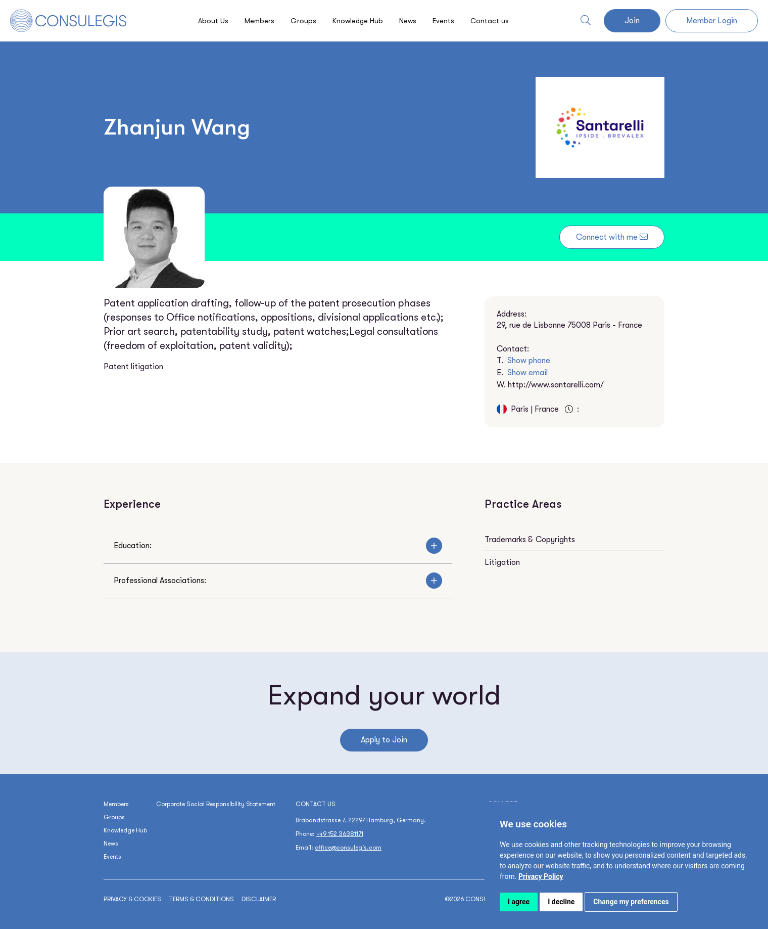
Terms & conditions (201, 899)
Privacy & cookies (132, 899)
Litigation (502, 562)
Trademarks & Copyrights (530, 539)
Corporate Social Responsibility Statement (215, 804)
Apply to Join (384, 739)
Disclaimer (259, 899)
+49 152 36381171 (339, 833)
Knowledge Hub (357, 20)
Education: (278, 546)
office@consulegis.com (348, 847)
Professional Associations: (278, 580)
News (411, 20)
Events (449, 20)
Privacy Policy (540, 876)
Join (632, 20)
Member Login (711, 20)
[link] (540, 876)
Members (254, 20)
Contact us (497, 20)
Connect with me (612, 237)
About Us (206, 20)
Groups (300, 20)
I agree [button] (519, 902)
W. (550, 384)
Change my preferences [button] (630, 902)
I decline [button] (561, 902)
